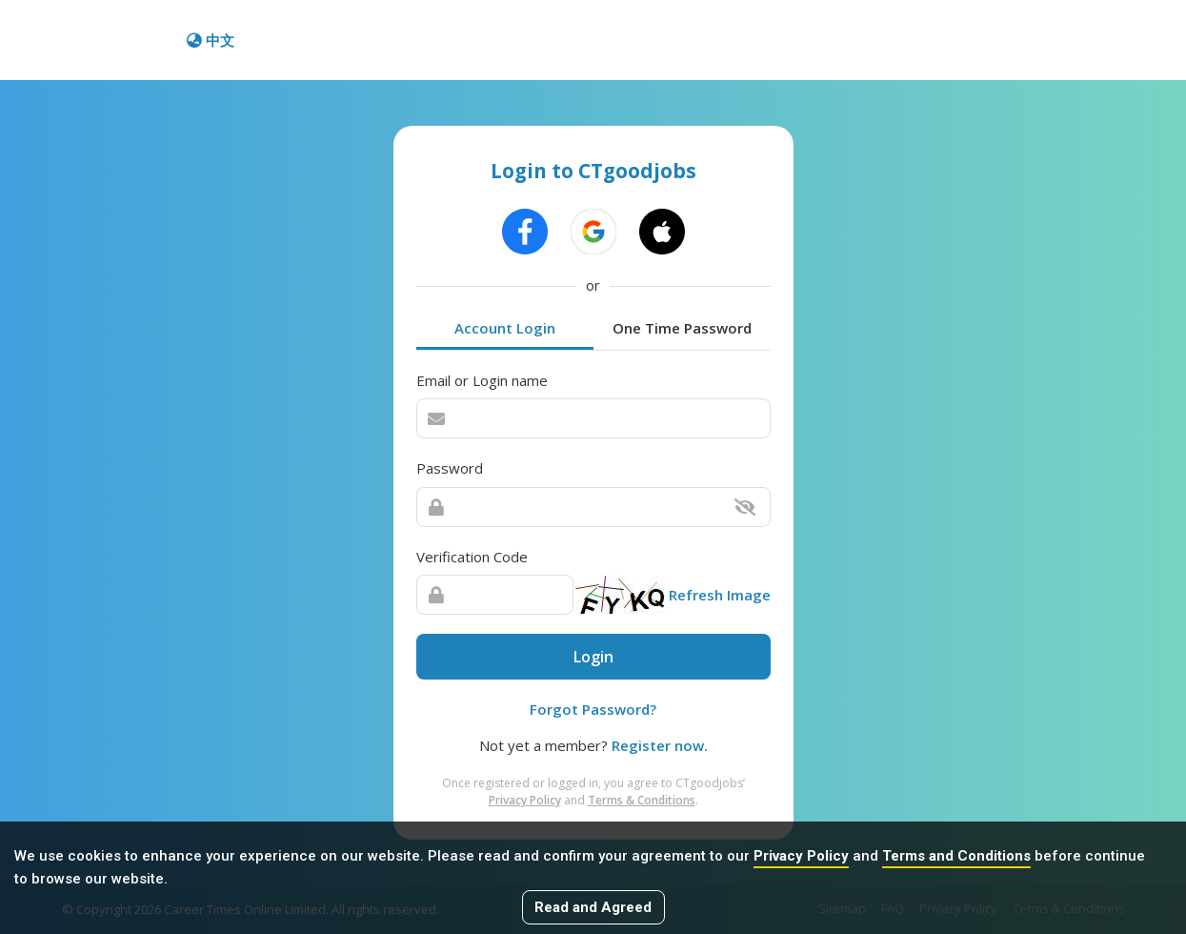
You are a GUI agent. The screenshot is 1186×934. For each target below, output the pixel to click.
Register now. (660, 745)
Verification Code (472, 556)
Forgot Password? (593, 709)
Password (449, 467)
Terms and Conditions (956, 855)
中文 (210, 40)
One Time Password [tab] (682, 327)
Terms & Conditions (641, 800)
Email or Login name (482, 380)
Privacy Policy (801, 855)
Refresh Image (720, 594)
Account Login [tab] (504, 327)
